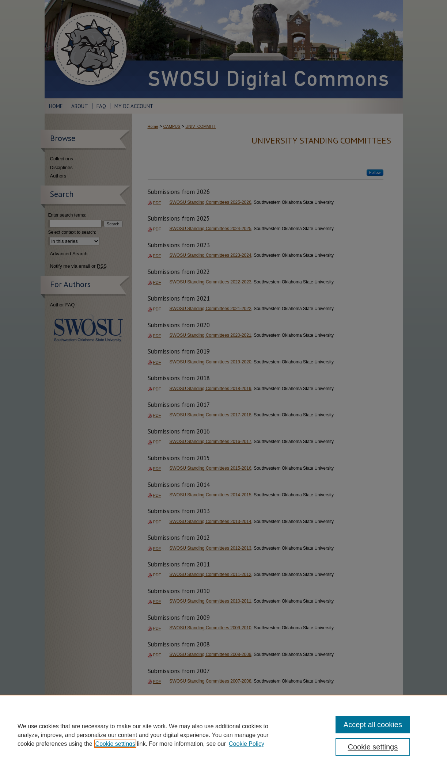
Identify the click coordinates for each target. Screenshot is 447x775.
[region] (223, 735)
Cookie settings (115, 744)
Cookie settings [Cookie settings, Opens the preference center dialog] (373, 747)
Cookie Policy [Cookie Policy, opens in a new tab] (246, 744)
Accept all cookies (373, 725)
